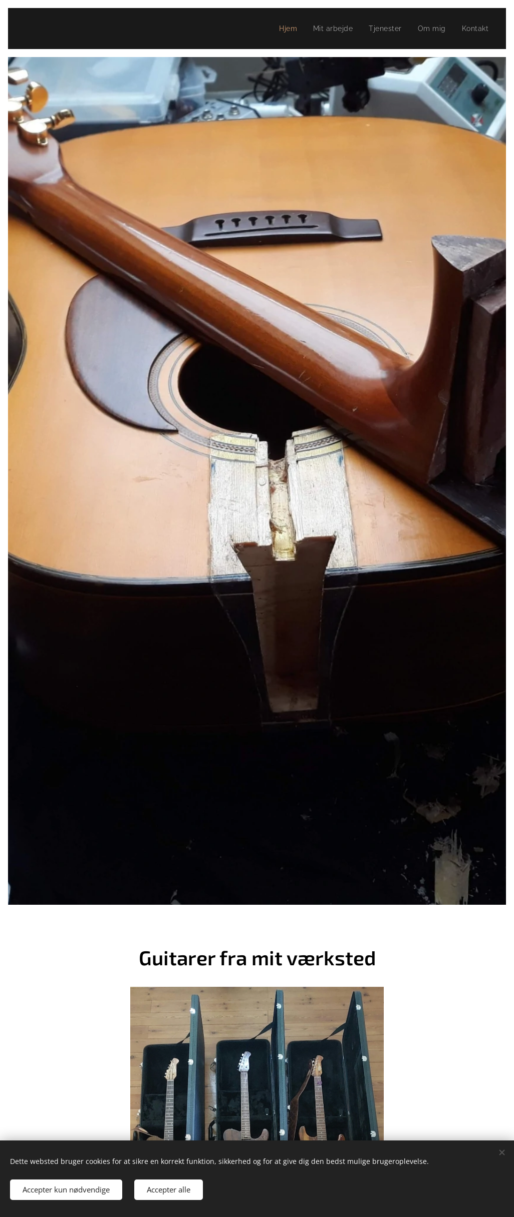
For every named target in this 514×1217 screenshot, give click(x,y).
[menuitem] (284, 28)
